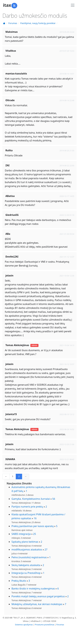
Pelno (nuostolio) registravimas (29, 557)
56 (53, 498)
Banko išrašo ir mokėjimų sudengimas (33, 588)
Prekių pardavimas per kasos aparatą (33, 526)
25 (34, 534)
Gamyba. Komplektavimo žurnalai (31, 498)
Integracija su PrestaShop (26, 573)
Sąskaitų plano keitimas (25, 541)
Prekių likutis (19, 580)
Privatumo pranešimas (44, 624)
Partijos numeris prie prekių (27, 506)
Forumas (12, 23)
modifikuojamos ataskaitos (27, 549)
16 (35, 518)
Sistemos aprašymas (24, 624)
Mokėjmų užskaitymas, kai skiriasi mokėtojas (37, 604)
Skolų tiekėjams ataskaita (26, 565)
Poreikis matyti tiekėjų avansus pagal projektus (38, 596)
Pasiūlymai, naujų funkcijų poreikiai (37, 23)
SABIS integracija (21, 534)
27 (46, 549)
